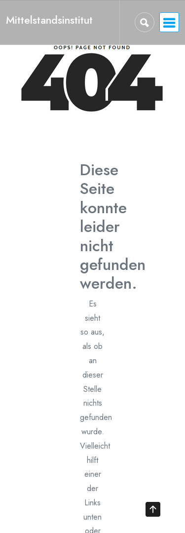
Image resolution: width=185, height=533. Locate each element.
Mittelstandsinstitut (49, 20)
